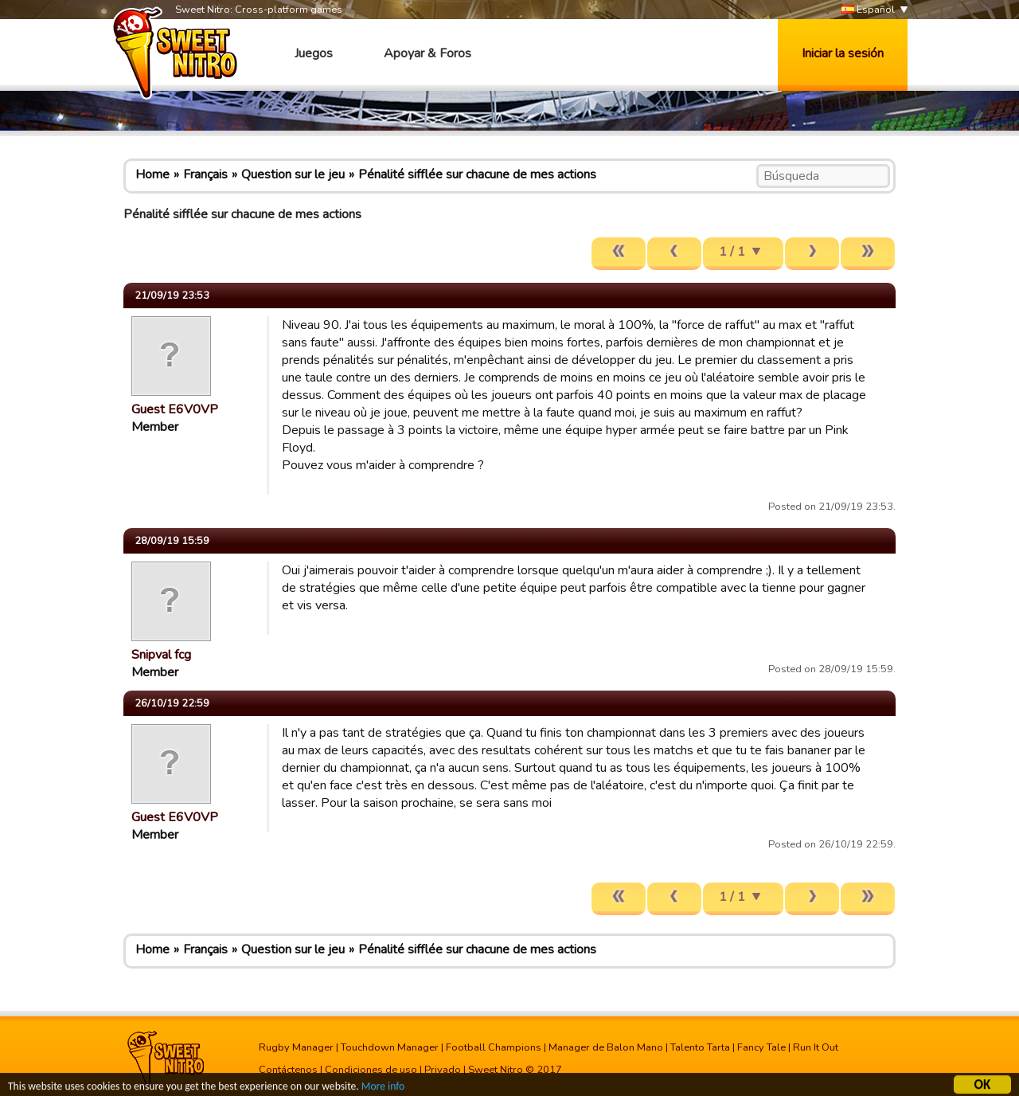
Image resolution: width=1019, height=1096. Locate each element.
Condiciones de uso (371, 1070)
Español (868, 10)
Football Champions (493, 1047)
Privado (442, 1070)
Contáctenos (288, 1070)
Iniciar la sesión (843, 53)
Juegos (314, 53)
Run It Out (815, 1047)
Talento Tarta (700, 1047)
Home (152, 174)
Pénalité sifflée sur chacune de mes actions (477, 174)
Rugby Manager (296, 1047)
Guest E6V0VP (174, 409)
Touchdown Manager (390, 1047)
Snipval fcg (161, 654)
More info (382, 1088)
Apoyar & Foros (427, 53)
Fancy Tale (761, 1047)
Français (205, 174)
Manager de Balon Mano (606, 1047)
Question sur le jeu (293, 174)
